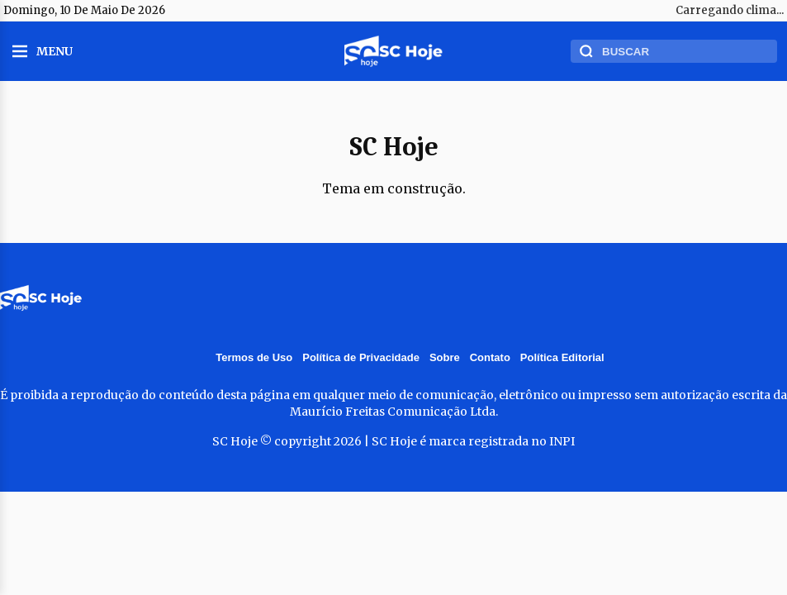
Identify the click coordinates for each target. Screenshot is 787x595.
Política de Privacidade (361, 357)
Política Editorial (562, 357)
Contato (490, 357)
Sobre (444, 357)
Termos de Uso (254, 357)
